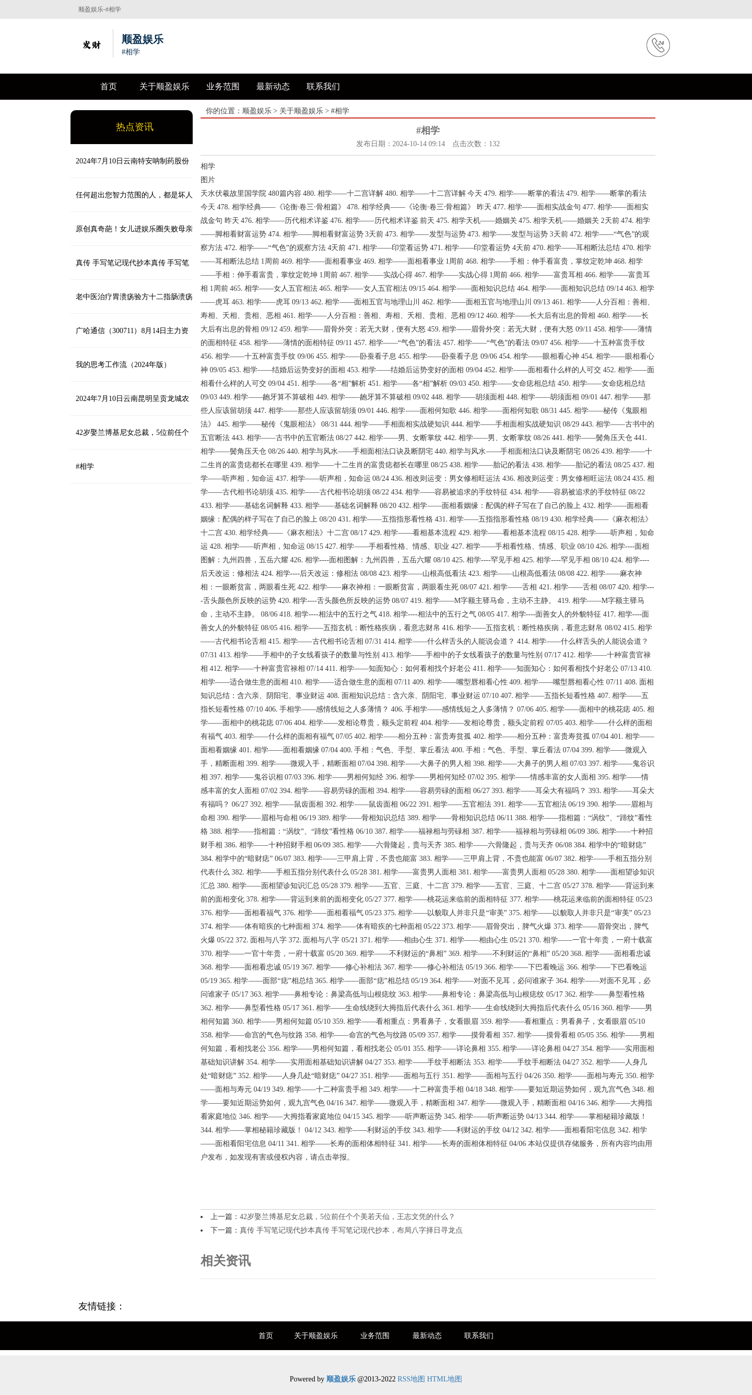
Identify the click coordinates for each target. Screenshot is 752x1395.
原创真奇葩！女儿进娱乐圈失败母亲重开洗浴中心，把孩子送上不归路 (131, 235)
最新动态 (273, 86)
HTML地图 (445, 1379)
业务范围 (223, 86)
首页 (108, 86)
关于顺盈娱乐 (164, 86)
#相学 (85, 466)
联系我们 (323, 86)
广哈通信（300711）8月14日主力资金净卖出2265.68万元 (129, 337)
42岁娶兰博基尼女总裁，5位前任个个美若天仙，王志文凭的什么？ (129, 439)
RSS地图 (411, 1379)
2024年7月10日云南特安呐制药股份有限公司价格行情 (129, 167)
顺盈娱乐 (257, 111)
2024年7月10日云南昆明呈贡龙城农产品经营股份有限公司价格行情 (129, 405)
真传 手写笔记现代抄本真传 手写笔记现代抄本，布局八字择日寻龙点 (129, 269)
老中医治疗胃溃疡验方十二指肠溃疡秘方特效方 (131, 303)
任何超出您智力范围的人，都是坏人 (134, 195)
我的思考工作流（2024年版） (123, 365)
